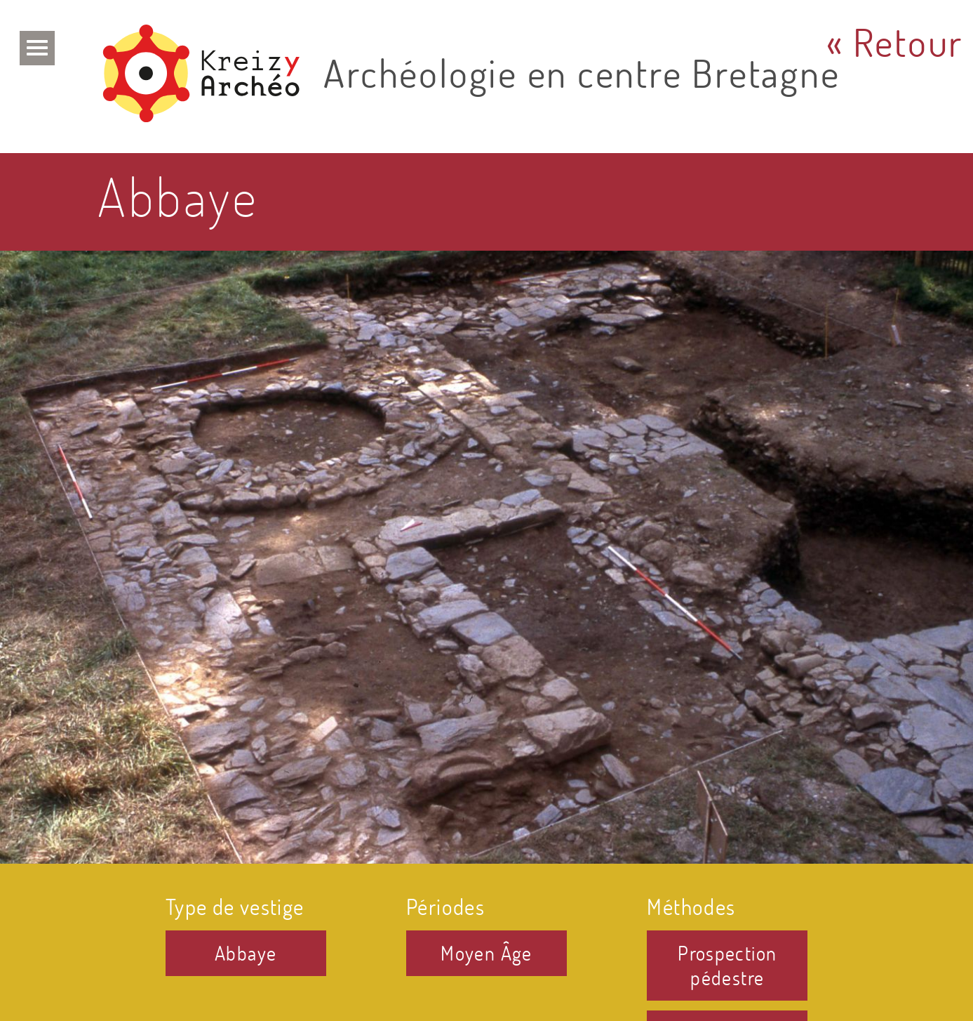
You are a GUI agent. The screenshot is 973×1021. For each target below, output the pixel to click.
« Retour (894, 42)
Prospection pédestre (727, 965)
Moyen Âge (486, 953)
